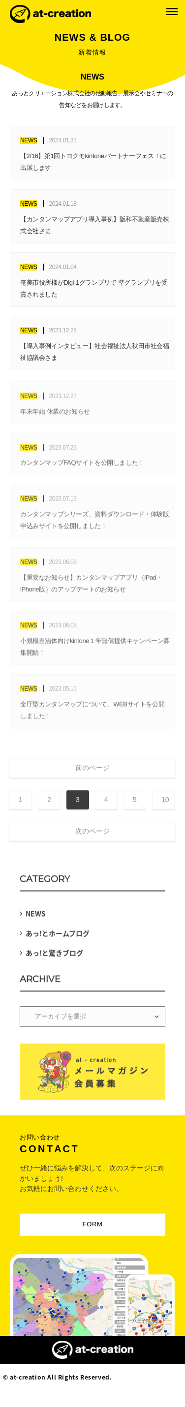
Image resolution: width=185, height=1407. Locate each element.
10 (165, 802)
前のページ (92, 770)
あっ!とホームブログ (58, 936)
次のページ (92, 834)
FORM (93, 1224)
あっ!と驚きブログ (54, 955)
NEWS (36, 916)
